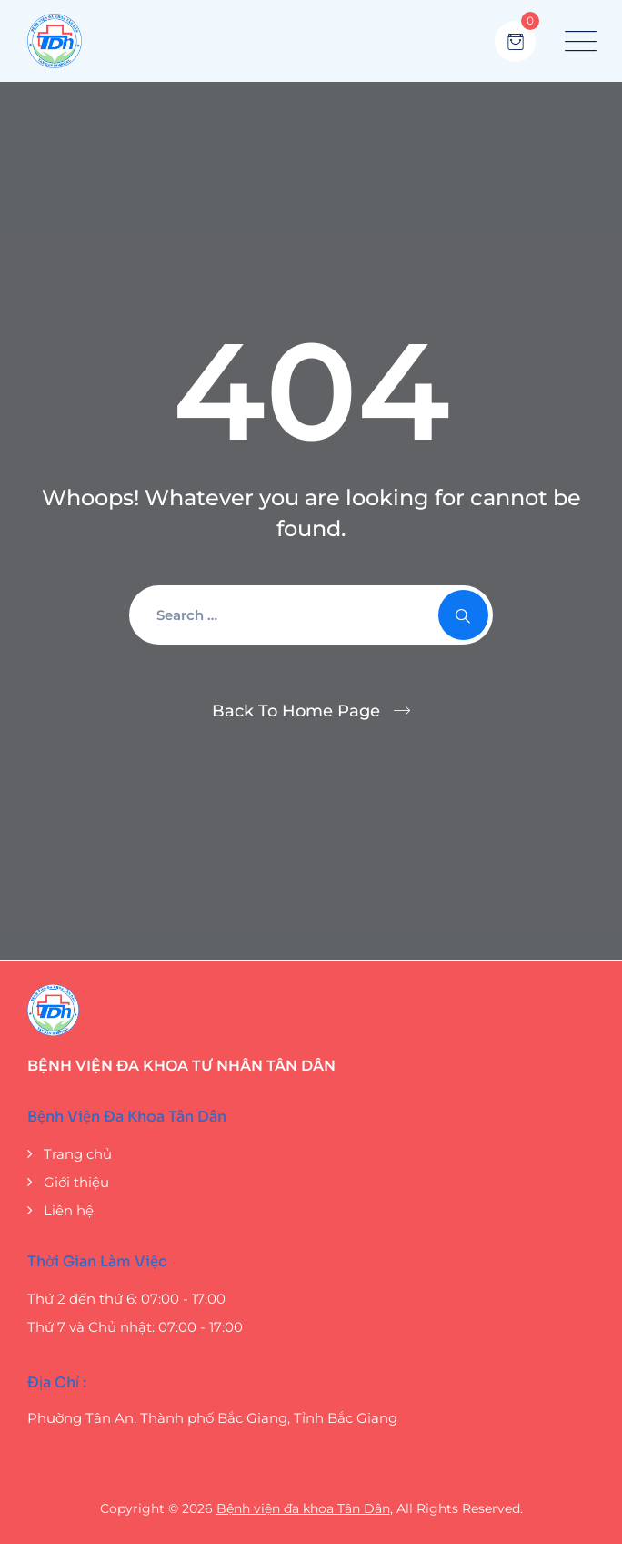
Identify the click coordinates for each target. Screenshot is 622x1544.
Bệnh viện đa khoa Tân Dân (303, 1508)
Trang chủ (78, 1154)
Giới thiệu (76, 1182)
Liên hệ (69, 1210)
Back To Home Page (296, 711)
